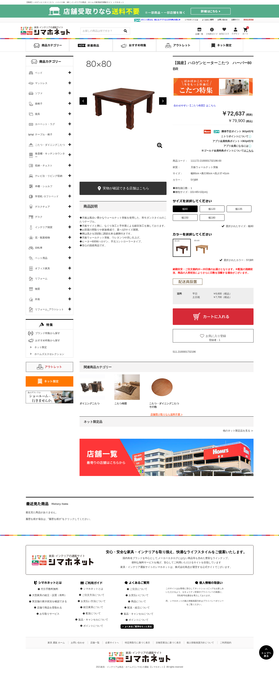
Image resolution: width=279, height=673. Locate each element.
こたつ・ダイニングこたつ (50, 144)
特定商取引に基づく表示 (137, 642)
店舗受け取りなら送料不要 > (166, 414)
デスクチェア (42, 206)
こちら (250, 150)
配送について (93, 613)
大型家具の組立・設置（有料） (49, 595)
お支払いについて (139, 595)
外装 (37, 299)
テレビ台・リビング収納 (48, 175)
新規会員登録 (249, 20)
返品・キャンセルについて (93, 619)
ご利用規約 (225, 642)
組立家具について (93, 607)
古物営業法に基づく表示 (168, 642)
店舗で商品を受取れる (49, 607)
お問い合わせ (222, 20)
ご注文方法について (93, 595)
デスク (38, 216)
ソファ (38, 93)
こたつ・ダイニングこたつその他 (164, 405)
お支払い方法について (93, 601)
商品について (138, 601)
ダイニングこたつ (89, 403)
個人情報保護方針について (200, 642)
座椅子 (38, 103)
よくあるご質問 (208, 20)
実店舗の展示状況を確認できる (49, 601)
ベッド (38, 72)
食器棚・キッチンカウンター (50, 155)
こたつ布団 (120, 403)
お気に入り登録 (216, 336)
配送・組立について (138, 607)
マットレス (41, 83)
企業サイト (235, 20)
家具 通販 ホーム (56, 642)
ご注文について (138, 589)
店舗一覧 (94, 642)
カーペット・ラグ (45, 124)
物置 (37, 288)
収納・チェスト (43, 165)
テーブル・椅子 (43, 134)
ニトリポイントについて (236, 136)
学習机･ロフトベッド (47, 196)
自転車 (38, 247)
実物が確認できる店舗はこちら (123, 188)
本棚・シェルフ (43, 186)
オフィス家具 (42, 268)
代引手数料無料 (49, 589)
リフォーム (41, 278)
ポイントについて (93, 625)
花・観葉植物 (42, 237)
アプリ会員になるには (237, 145)
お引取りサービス (49, 613)
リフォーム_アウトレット (49, 309)
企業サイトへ (112, 642)
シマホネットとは (191, 20)
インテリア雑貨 (43, 227)
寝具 (37, 114)
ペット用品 (41, 258)
